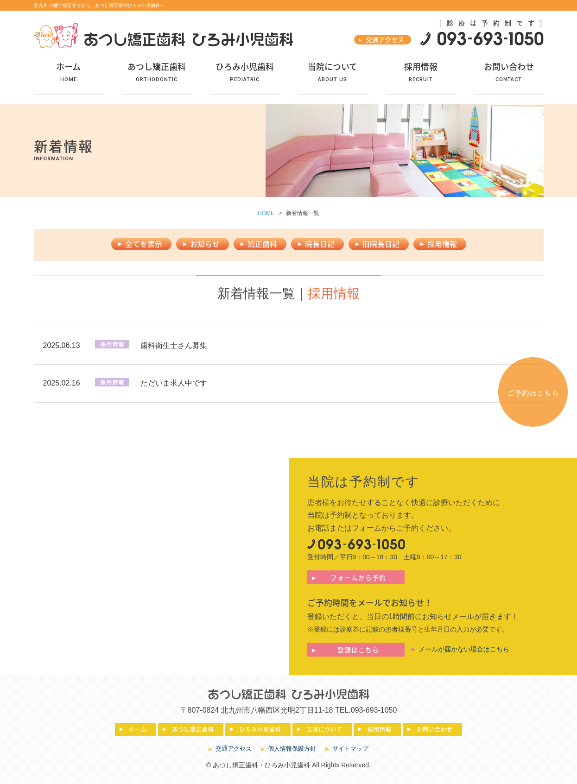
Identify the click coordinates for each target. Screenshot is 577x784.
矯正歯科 (262, 243)
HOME (266, 213)
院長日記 (320, 243)
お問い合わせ (435, 729)
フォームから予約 (358, 577)
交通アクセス (385, 39)
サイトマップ (350, 748)
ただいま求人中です (173, 383)
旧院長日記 (380, 243)
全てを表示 (143, 243)
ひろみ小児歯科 (260, 729)
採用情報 (442, 243)
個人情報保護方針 (292, 748)
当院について (324, 729)
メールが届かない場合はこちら (463, 649)
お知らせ (205, 243)
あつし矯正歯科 (193, 729)
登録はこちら (358, 649)
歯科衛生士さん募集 (173, 345)
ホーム (138, 729)
